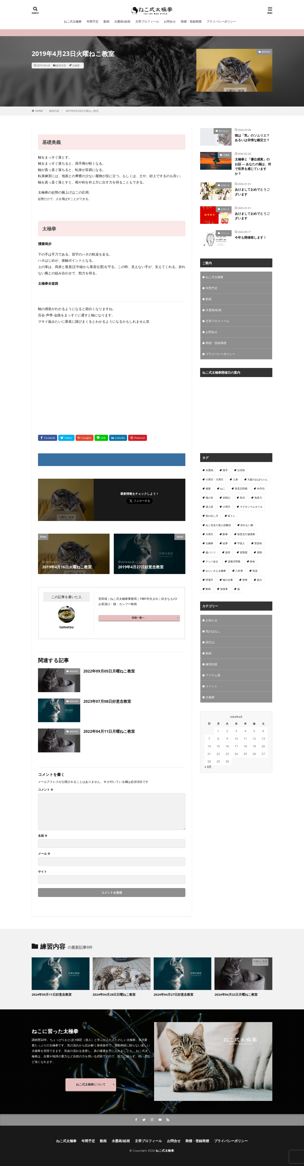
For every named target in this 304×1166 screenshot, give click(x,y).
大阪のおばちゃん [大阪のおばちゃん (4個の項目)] (257, 479)
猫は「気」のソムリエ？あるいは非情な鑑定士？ (252, 137)
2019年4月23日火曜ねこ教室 (82, 111)
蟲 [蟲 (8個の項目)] (238, 589)
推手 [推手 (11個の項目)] (225, 470)
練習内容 (61, 65)
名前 (42, 835)
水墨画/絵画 (122, 21)
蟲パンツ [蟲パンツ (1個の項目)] (211, 552)
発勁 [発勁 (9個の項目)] (259, 552)
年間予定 (92, 21)
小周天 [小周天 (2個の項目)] (226, 506)
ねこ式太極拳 (72, 21)
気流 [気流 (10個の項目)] (255, 570)
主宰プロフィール (147, 21)
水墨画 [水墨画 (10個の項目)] (209, 470)
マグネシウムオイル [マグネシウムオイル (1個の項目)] (251, 506)
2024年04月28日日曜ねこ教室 (114, 994)
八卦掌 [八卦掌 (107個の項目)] (239, 570)
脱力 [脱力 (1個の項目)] (259, 579)
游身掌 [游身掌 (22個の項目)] (224, 589)
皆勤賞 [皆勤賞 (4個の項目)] (243, 552)
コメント (45, 789)
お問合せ (170, 21)
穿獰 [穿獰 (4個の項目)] (244, 579)
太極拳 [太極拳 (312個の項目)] (209, 543)
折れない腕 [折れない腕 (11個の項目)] (246, 525)
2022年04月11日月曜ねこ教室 (109, 731)
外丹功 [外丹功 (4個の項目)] (261, 488)
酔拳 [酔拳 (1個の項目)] (225, 534)
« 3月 (208, 767)
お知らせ (225, 185)
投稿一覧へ (138, 617)
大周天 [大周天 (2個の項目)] (209, 534)
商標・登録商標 (191, 21)
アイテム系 (213, 675)
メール (44, 853)
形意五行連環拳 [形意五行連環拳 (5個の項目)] (246, 534)
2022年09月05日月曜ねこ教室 (109, 671)
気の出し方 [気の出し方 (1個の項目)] (212, 515)
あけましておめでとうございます (252, 191)
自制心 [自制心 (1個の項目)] (226, 497)
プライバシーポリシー (221, 21)
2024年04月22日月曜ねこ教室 (236, 994)
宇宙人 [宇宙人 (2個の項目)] (241, 543)
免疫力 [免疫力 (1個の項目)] (258, 497)
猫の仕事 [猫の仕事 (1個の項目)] (228, 579)
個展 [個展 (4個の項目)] (208, 488)
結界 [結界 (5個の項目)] (225, 543)
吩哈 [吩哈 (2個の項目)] (252, 561)
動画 (106, 21)
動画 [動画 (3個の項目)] (208, 589)
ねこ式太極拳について (91, 1084)
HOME (39, 111)
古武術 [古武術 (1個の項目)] (241, 470)
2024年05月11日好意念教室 (52, 994)
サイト (42, 871)
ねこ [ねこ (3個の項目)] (222, 488)
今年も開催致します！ (250, 237)
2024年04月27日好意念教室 (174, 994)
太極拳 (76, 65)
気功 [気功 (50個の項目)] (242, 497)
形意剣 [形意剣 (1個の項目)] (258, 543)
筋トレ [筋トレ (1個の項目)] (231, 515)
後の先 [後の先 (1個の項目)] (209, 497)
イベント (225, 233)
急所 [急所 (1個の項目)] (227, 552)
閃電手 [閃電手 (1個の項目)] (209, 579)
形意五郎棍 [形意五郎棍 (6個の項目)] (241, 488)
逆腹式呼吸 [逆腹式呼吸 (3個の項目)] (234, 561)
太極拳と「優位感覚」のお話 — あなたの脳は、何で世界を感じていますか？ (253, 166)
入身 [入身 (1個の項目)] (235, 479)
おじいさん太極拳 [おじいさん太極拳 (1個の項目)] (216, 570)
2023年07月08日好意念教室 (107, 701)
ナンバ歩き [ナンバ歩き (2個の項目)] (212, 561)
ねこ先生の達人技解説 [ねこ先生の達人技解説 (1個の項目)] (218, 525)
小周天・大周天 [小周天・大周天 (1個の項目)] (214, 479)
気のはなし (224, 130)
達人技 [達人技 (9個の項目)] (209, 506)
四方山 (210, 642)
